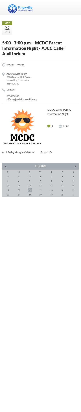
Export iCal (47, 152)
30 (51, 194)
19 (8, 190)
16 (51, 185)
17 (62, 185)
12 (8, 185)
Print (64, 126)
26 (8, 194)
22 (40, 190)
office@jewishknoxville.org (22, 99)
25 (73, 190)
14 (30, 185)
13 (19, 185)
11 (73, 181)
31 (62, 194)
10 (62, 181)
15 (40, 185)
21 (30, 190)
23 (51, 190)
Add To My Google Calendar (18, 152)
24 (62, 190)
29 (40, 194)
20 (19, 190)
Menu (75, 7)
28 (30, 194)
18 (73, 185)
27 (19, 194)
